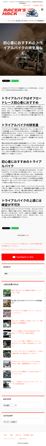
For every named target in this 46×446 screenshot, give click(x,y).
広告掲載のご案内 (38, 5)
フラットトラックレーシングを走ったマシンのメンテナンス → (22, 249)
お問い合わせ (27, 5)
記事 (13, 21)
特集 (11, 435)
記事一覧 (18, 435)
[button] (23, 257)
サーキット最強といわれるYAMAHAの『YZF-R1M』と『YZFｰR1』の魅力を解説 (25, 332)
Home (9, 21)
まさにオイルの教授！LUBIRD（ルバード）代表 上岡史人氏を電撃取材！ (27, 322)
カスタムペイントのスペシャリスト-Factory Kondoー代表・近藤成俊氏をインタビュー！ (25, 362)
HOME (5, 435)
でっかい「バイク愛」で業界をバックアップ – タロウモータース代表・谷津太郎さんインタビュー (26, 343)
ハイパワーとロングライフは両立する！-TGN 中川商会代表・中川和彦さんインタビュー (27, 352)
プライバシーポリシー (10, 438)
